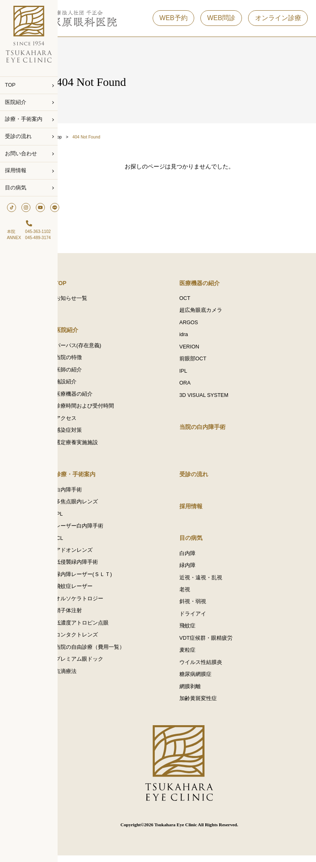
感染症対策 (83, 433)
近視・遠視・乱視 (208, 582)
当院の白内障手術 (210, 430)
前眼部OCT (200, 361)
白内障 (195, 557)
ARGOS (196, 324)
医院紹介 (15, 102)
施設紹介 (80, 384)
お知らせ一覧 (86, 299)
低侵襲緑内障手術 (91, 567)
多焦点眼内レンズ (91, 506)
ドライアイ (200, 619)
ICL (74, 543)
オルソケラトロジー (94, 604)
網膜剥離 (197, 693)
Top (73, 137)
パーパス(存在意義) (93, 347)
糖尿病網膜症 (203, 681)
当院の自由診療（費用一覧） (104, 654)
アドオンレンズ (88, 555)
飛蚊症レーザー (88, 592)
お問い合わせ (21, 154)
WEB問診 (221, 19)
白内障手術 (83, 493)
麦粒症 (195, 656)
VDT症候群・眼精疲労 (213, 644)
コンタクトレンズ (91, 641)
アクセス (80, 421)
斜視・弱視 (200, 607)
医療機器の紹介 (88, 396)
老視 (192, 594)
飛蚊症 (195, 631)
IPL (191, 373)
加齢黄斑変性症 (205, 705)
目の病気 (15, 188)
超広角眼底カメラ (208, 312)
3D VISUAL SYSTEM (211, 398)
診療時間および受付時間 (99, 409)
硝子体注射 (83, 617)
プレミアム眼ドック (94, 666)
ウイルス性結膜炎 (208, 668)
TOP (10, 85)
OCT (192, 299)
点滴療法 (80, 678)
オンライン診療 (278, 19)
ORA (192, 386)
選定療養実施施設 (91, 446)
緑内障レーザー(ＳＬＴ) (98, 580)
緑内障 (195, 570)
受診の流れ (18, 136)
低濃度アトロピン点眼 (96, 629)
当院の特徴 (83, 359)
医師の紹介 (83, 372)
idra (191, 336)
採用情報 (15, 170)
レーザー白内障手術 (94, 530)
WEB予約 (173, 19)
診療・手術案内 (23, 119)
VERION (197, 349)
